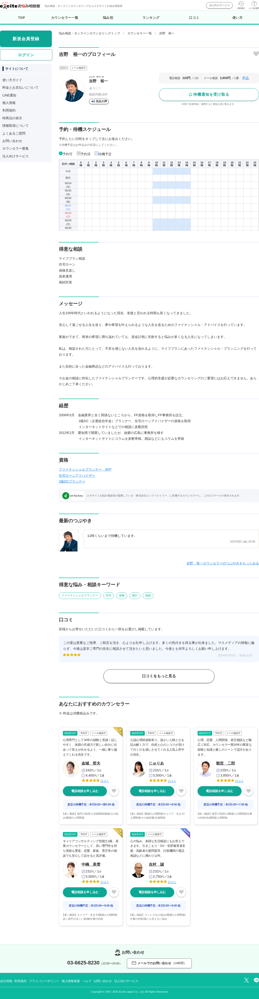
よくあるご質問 (13, 133)
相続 (148, 595)
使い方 (237, 18)
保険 (122, 595)
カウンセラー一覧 (64, 18)
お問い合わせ (12, 141)
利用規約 (9, 110)
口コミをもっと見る (159, 676)
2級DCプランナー (72, 481)
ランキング (151, 18)
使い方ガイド (12, 80)
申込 (245, 78)
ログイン (26, 55)
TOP (21, 18)
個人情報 (9, 103)
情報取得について (15, 125)
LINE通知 (9, 95)
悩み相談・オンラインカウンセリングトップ (89, 33)
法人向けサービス (219, 5)
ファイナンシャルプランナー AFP (85, 469)
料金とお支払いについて (20, 87)
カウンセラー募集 (15, 148)
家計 (135, 595)
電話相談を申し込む (85, 791)
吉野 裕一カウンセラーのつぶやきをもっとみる (222, 563)
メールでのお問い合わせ (159, 963)
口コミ (194, 18)
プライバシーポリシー (44, 981)
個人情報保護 (71, 981)
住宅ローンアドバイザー (77, 475)
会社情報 (6, 981)
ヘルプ (86, 981)
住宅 (108, 595)
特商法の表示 (12, 118)
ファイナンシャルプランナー (79, 595)
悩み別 (108, 18)
